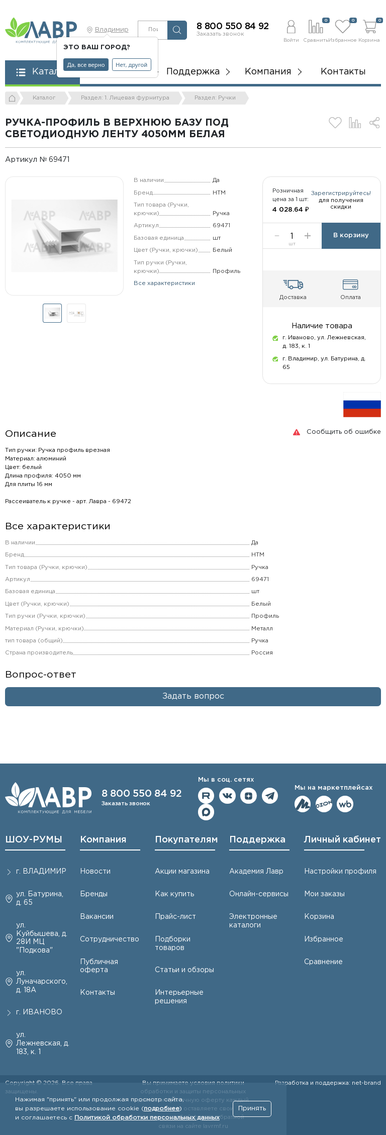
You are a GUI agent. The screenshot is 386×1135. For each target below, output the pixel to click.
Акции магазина (182, 872)
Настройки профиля (340, 872)
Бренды (94, 894)
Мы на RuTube (206, 796)
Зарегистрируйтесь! (322, 212)
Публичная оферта (99, 966)
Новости (95, 872)
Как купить (174, 894)
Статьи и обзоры (184, 970)
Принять (252, 1108)
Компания (103, 840)
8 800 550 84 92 (233, 27)
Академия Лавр (256, 872)
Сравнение (323, 962)
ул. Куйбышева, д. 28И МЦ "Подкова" (41, 938)
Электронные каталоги (253, 921)
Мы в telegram (270, 796)
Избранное (323, 939)
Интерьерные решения (179, 997)
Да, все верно (86, 64)
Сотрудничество (109, 939)
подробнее (161, 1108)
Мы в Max (206, 812)
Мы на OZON (324, 804)
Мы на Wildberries (345, 804)
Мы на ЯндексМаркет (303, 804)
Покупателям (186, 840)
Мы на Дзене (248, 796)
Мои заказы (324, 894)
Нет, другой (131, 64)
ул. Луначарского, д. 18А (41, 981)
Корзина (319, 917)
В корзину (351, 244)
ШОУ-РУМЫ (33, 840)
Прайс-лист (175, 917)
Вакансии (97, 917)
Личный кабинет (342, 840)
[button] (291, 30)
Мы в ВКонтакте (227, 796)
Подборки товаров (172, 943)
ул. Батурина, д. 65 (39, 898)
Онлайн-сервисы (258, 894)
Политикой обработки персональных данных (147, 1117)
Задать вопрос (193, 704)
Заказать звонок (220, 34)
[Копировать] (76, 159)
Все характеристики (164, 283)
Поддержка (257, 840)
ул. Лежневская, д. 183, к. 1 (42, 1043)
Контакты (343, 72)
